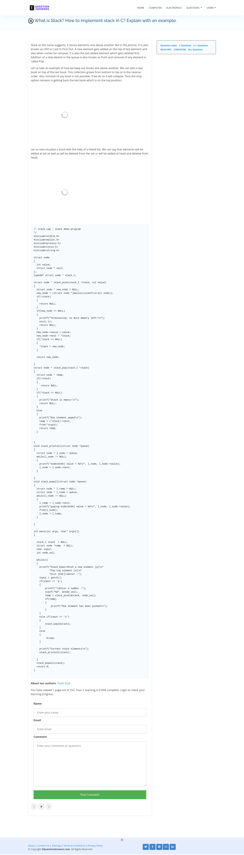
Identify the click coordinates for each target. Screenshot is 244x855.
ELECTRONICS (174, 7)
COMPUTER (155, 7)
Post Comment (89, 795)
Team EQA (63, 683)
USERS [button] (210, 7)
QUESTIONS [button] (193, 7)
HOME (140, 7)
